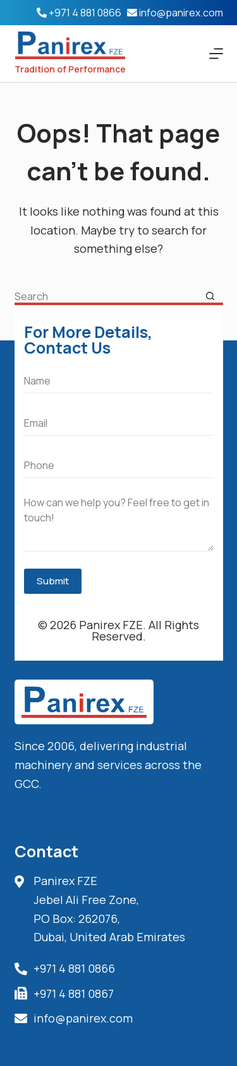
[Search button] (210, 296)
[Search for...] (106, 296)
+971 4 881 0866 (85, 13)
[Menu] (216, 54)
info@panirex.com (181, 13)
